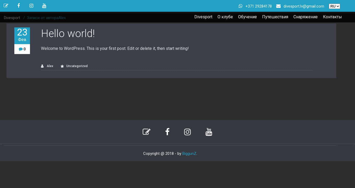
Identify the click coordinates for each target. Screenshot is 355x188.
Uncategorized (77, 66)
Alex (47, 66)
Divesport (203, 16)
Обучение (247, 16)
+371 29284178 (258, 6)
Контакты (332, 16)
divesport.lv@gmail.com (304, 6)
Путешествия (275, 16)
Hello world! (68, 33)
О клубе (225, 16)
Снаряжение (305, 16)
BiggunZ (189, 153)
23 (22, 34)
